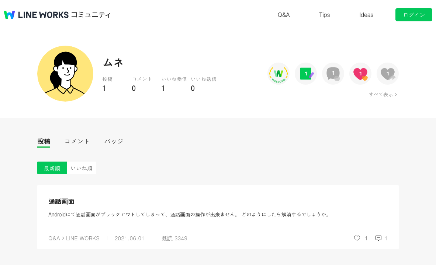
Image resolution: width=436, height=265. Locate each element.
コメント (77, 141)
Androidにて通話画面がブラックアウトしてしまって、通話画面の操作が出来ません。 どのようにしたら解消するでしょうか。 (189, 214)
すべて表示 (381, 94)
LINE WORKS (83, 238)
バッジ (114, 141)
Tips (324, 14)
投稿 (43, 141)
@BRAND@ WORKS (36, 15)
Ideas (366, 14)
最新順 (52, 168)
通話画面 (61, 201)
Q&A (284, 14)
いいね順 (81, 168)
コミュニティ (91, 14)
